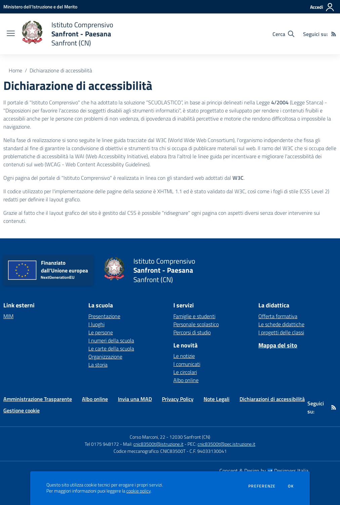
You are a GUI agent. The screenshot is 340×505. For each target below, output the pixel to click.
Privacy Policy (178, 399)
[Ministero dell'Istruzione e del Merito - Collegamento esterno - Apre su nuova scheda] (40, 6)
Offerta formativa (277, 316)
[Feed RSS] (334, 34)
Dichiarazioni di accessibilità (272, 399)
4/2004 (280, 102)
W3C (238, 178)
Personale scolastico (196, 324)
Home (15, 70)
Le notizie (184, 356)
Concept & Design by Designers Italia (263, 471)
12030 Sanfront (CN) (189, 436)
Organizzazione (105, 356)
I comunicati (186, 364)
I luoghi (96, 324)
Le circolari (185, 372)
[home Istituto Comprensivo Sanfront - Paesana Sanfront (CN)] (67, 33)
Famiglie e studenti (194, 316)
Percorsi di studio (192, 332)
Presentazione (104, 316)
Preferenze (261, 486)
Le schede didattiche (281, 324)
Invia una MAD (135, 399)
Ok (291, 486)
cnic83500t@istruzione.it (158, 443)
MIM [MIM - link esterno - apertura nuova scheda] (8, 316)
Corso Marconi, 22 (147, 436)
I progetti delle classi (281, 332)
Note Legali (216, 399)
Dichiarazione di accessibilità (61, 70)
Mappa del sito (277, 345)
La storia (98, 365)
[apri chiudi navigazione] (11, 34)
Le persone (100, 332)
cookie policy (138, 491)
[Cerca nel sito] (283, 34)
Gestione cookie (21, 410)
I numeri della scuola (111, 340)
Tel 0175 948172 (102, 443)
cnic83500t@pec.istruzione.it (226, 443)
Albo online (186, 380)
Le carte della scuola (111, 348)
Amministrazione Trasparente (37, 399)
